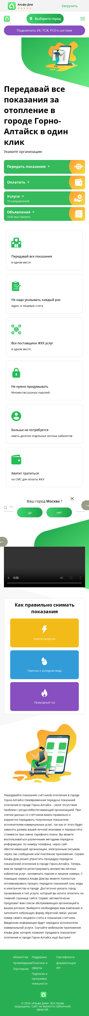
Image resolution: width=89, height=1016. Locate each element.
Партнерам (20, 969)
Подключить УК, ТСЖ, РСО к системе (44, 30)
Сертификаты (65, 957)
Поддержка (39, 957)
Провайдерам (22, 963)
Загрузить (70, 6)
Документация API (66, 965)
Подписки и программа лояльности (39, 978)
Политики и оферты (39, 965)
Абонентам (20, 957)
